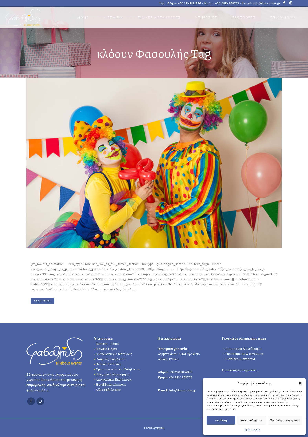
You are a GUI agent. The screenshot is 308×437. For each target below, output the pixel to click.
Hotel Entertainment (111, 384)
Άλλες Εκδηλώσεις (108, 389)
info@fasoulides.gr (266, 3)
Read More (42, 301)
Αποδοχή (221, 420)
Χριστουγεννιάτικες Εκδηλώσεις (118, 368)
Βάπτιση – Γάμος (107, 343)
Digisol (160, 427)
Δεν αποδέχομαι (251, 420)
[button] (300, 383)
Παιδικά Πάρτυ (106, 348)
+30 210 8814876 (189, 3)
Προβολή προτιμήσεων (285, 420)
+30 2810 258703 (227, 3)
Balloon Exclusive (108, 363)
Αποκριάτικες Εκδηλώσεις (114, 379)
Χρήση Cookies (252, 429)
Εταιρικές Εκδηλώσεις (111, 358)
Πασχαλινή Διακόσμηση (113, 373)
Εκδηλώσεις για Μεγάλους (114, 353)
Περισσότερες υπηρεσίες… (240, 369)
